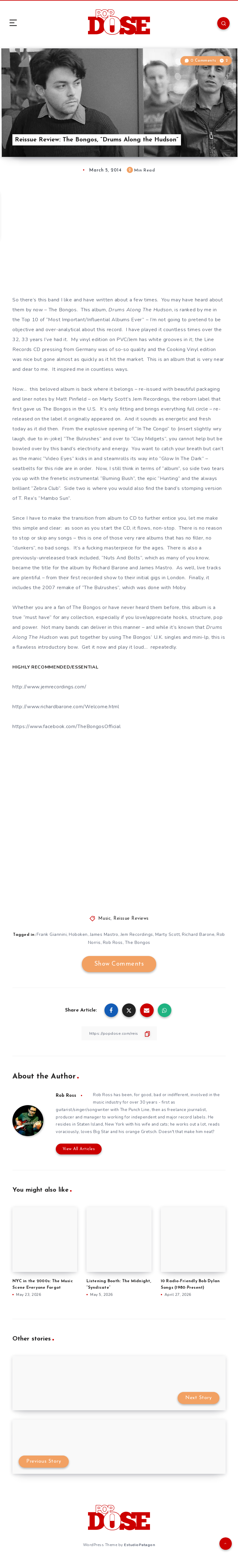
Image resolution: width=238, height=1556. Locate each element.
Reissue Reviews (131, 918)
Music (104, 918)
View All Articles (76, 1150)
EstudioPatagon (139, 1545)
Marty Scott (173, 934)
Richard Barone (203, 934)
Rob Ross (117, 942)
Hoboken (82, 934)
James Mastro (109, 934)
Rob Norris (94, 942)
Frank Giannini (56, 934)
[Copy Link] (119, 1033)
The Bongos (142, 942)
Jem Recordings (142, 934)
